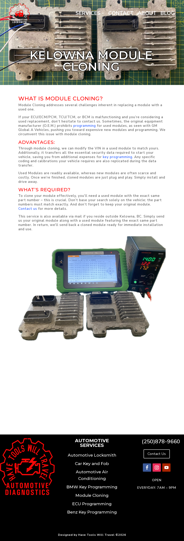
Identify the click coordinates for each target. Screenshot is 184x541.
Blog (167, 13)
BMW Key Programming (91, 486)
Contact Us (157, 453)
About (147, 13)
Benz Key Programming (92, 512)
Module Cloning (92, 495)
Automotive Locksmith (92, 455)
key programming (117, 157)
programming (84, 125)
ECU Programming (92, 503)
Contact (121, 13)
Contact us (27, 208)
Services (88, 13)
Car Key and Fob (92, 463)
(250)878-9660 (161, 441)
